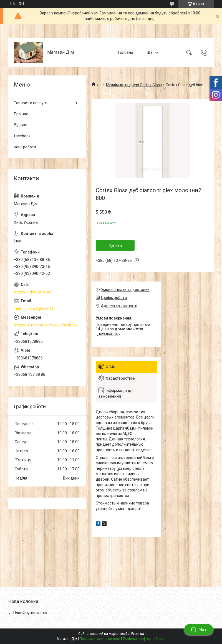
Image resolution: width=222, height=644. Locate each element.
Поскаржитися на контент (100, 639)
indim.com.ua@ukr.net (33, 308)
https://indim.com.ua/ (33, 292)
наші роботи (25, 147)
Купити (115, 245)
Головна (125, 52)
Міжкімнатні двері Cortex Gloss (134, 85)
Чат (198, 629)
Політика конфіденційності (144, 639)
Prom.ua (137, 634)
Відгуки (20, 125)
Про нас (21, 114)
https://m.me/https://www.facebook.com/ (47, 325)
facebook (22, 136)
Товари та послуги (30, 103)
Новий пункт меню (30, 613)
